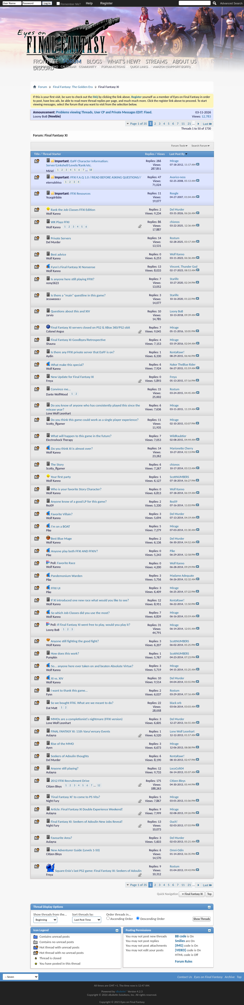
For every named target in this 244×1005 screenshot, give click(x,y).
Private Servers (61, 238)
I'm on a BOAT (60, 526)
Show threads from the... (50, 914)
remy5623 (52, 283)
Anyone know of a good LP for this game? (79, 501)
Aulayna (51, 735)
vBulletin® (121, 991)
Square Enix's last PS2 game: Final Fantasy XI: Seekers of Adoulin (98, 871)
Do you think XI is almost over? (72, 448)
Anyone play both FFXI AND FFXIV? (74, 551)
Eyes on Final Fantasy (208, 977)
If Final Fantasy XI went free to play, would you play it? (93, 625)
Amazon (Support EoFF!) (171, 66)
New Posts (41, 66)
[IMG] (179, 945)
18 (90, 169)
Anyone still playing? (65, 768)
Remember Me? (69, 4)
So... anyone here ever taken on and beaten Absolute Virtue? (92, 666)
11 (183, 123)
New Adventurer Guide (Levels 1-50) (75, 850)
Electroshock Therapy (59, 440)
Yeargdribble (54, 197)
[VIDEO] (180, 950)
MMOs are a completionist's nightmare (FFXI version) (87, 719)
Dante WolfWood (57, 394)
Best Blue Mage (61, 538)
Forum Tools (178, 145)
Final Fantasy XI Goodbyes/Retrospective (78, 340)
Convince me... (61, 389)
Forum (72, 61)
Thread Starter (51, 154)
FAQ (55, 66)
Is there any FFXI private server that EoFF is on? (83, 352)
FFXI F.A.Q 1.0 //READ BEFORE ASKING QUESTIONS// (105, 177)
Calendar (68, 66)
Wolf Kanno (53, 213)
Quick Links (139, 66)
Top (209, 894)
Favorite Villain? (62, 514)
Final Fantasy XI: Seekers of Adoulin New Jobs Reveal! (87, 821)
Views (161, 154)
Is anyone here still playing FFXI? (73, 279)
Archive (230, 977)
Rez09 (50, 505)
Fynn (49, 694)
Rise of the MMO (62, 744)
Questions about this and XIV (70, 311)
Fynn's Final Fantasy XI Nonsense (73, 267)
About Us (184, 61)
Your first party (61, 477)
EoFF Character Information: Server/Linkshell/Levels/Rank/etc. (77, 163)
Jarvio (49, 315)
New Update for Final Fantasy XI (72, 377)
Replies (149, 154)
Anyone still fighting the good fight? (75, 641)
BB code (180, 936)
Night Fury (52, 801)
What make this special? (67, 365)
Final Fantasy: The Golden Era (73, 87)
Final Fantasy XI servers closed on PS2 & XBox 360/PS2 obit (90, 327)
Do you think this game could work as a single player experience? (95, 420)
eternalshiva (54, 182)
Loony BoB (40, 116)
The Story (57, 464)
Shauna (50, 344)
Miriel (50, 171)
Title (37, 154)
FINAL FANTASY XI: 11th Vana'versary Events (80, 731)
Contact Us (184, 977)
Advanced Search (231, 3)
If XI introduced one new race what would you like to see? (90, 600)
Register (106, 3)
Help (89, 3)
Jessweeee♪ (53, 299)
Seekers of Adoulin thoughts (70, 756)
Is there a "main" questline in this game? (78, 295)
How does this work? (65, 653)
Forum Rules (183, 961)
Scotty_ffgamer (55, 423)
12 (98, 785)
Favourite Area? (61, 838)
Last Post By (179, 154)
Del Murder (53, 242)
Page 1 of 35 (138, 123)
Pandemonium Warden (66, 576)
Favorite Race (66, 563)
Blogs (94, 61)
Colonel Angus (55, 331)
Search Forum (200, 145)
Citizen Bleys (54, 786)
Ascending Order (119, 919)
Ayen (49, 747)
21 (189, 123)
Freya (49, 381)
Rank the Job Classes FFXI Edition (73, 210)
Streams (156, 61)
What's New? (123, 61)
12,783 (206, 116)
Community (87, 66)
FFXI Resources (80, 193)
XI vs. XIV (57, 678)
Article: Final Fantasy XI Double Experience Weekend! (87, 809)
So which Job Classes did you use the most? (80, 613)
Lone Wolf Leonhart (58, 413)
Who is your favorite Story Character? (76, 489)
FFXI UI (55, 588)
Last (207, 124)
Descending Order (150, 919)
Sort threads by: (83, 914)
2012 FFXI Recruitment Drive (70, 781)
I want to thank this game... (69, 690)
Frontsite (45, 61)
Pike (48, 530)
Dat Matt (51, 708)
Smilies (180, 941)
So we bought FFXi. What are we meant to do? (82, 703)
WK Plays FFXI (60, 222)
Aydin (49, 356)
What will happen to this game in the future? (81, 436)
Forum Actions (113, 66)
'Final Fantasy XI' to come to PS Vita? (75, 797)
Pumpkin (51, 657)
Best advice (58, 254)
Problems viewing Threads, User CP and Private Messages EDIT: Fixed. (104, 112)
